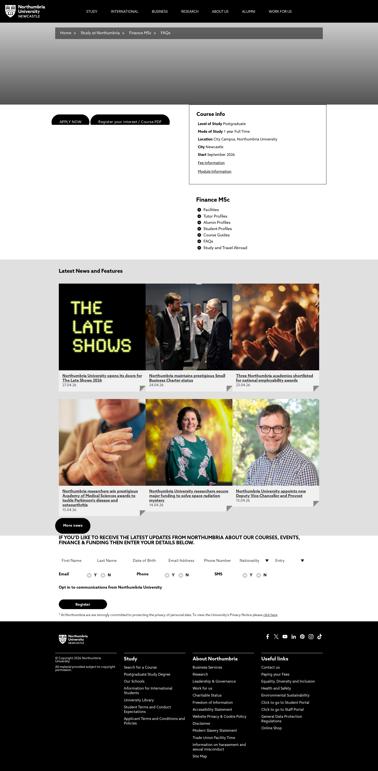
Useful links (274, 659)
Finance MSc (140, 33)
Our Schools (134, 682)
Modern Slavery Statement (215, 731)
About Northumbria (215, 659)
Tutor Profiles (215, 217)
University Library (139, 700)
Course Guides (216, 235)
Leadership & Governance (214, 682)
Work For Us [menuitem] (280, 12)
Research (200, 675)
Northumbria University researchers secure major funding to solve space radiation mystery (188, 496)
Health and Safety (276, 689)
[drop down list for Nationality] (254, 560)
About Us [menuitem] (220, 12)
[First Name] (76, 560)
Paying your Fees (275, 675)
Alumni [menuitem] (248, 12)
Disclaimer (201, 724)
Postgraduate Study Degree (147, 675)
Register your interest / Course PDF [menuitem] (130, 122)
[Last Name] (112, 560)
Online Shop (271, 728)
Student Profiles (217, 229)
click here (270, 615)
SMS (218, 574)
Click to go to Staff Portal (282, 710)
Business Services (207, 668)
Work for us (202, 689)
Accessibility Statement (212, 710)
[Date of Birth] (147, 560)
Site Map (200, 756)
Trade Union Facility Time (214, 738)
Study (130, 659)
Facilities (211, 210)
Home (65, 33)
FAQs (165, 33)
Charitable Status (207, 696)
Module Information (214, 172)
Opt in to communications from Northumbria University (110, 588)
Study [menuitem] (91, 12)
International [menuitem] (124, 12)
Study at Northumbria (100, 33)
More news (72, 526)
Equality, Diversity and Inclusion (288, 682)
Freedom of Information (213, 703)
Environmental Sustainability (285, 696)
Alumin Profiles (216, 223)
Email (64, 574)
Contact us (270, 668)
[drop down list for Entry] (290, 560)
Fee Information (211, 163)
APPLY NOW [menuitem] (70, 122)
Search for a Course (140, 668)
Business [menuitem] (160, 12)
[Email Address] (183, 560)
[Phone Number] (219, 560)
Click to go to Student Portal (285, 703)
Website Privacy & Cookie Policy (219, 717)
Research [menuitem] (189, 12)
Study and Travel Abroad (225, 248)
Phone (142, 574)
